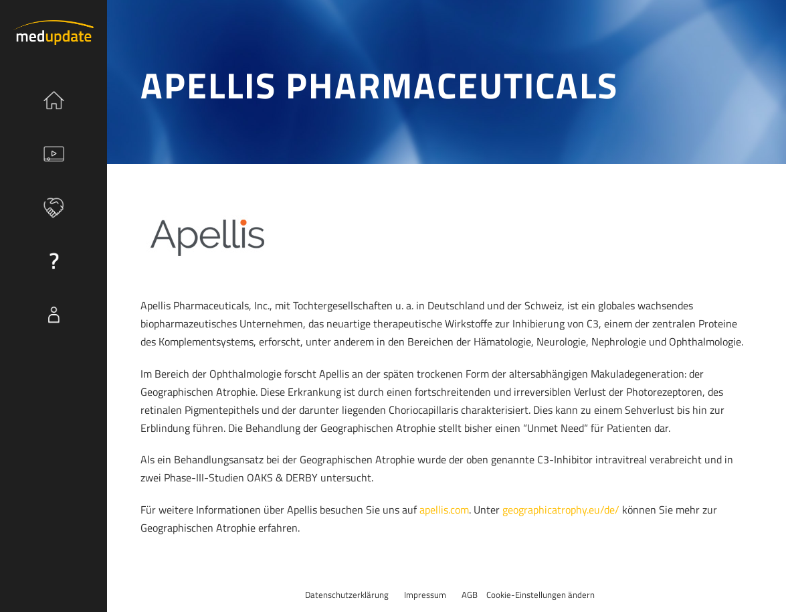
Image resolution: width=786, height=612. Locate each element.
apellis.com (444, 510)
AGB (470, 594)
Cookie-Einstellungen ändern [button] (540, 594)
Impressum (425, 594)
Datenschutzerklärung (347, 594)
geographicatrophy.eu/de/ (560, 510)
